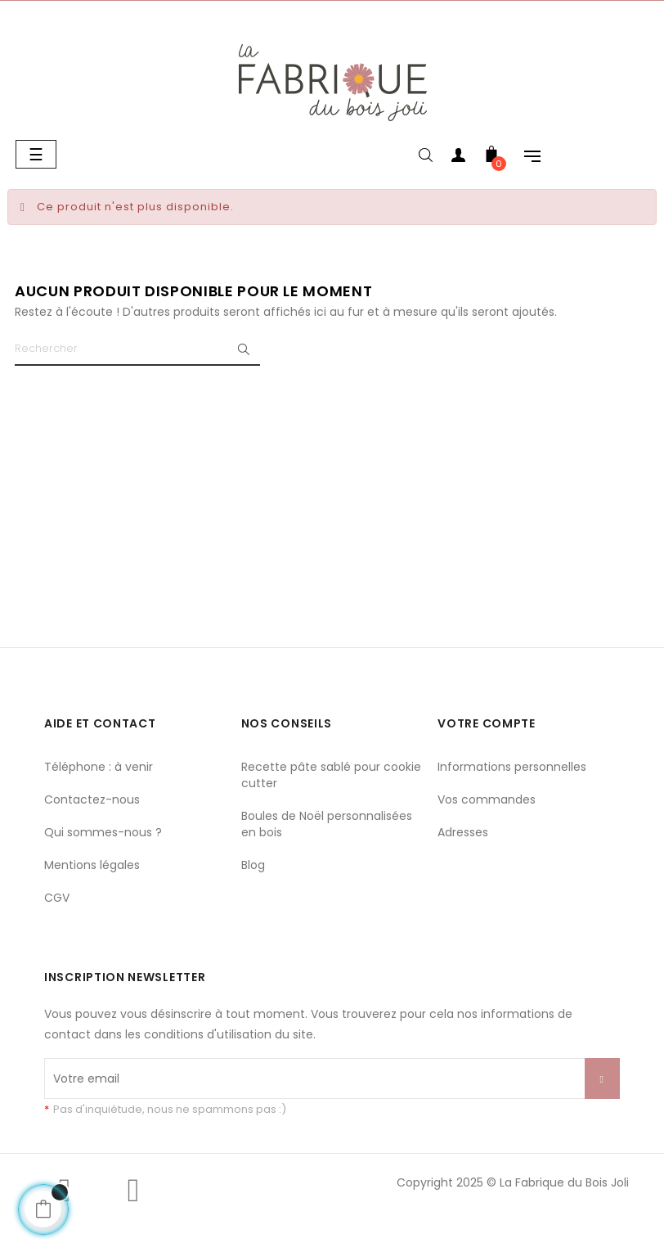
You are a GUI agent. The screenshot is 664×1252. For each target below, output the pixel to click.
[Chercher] (137, 349)
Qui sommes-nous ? (103, 832)
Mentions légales (92, 865)
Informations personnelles (511, 767)
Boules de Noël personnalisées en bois (326, 824)
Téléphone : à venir (98, 767)
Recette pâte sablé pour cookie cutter (331, 775)
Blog (253, 865)
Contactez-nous (92, 799)
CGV (57, 897)
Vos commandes (486, 799)
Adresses (462, 832)
